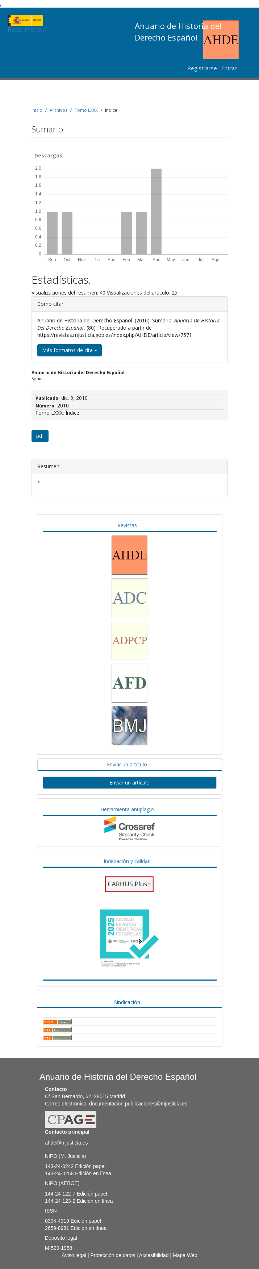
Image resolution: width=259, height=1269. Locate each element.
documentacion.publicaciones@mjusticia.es (138, 1104)
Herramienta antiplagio (127, 809)
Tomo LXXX (86, 110)
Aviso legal (74, 1255)
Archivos (58, 110)
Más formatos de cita (69, 350)
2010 (63, 405)
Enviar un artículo (127, 764)
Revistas (127, 525)
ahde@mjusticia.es (66, 1143)
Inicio (37, 110)
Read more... (27, 20)
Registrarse (202, 68)
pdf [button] (40, 435)
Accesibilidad (154, 1255)
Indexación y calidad (127, 861)
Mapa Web (185, 1255)
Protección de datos (112, 1255)
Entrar (229, 68)
